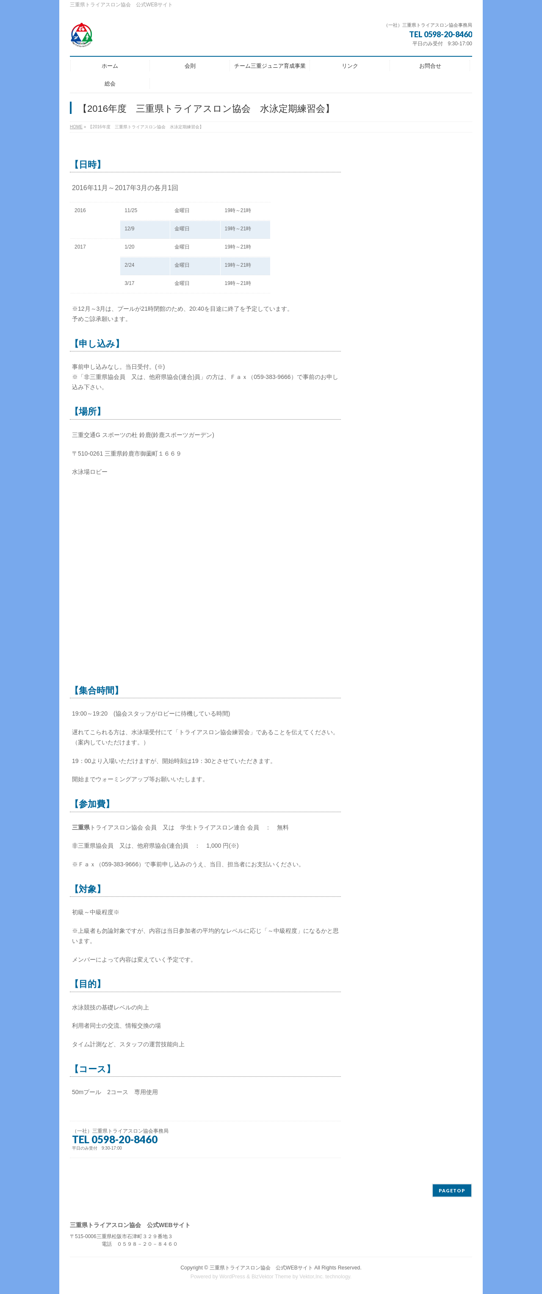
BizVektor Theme (271, 1277)
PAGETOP (452, 1190)
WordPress (232, 1277)
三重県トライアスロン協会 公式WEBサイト (261, 1268)
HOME (76, 126)
